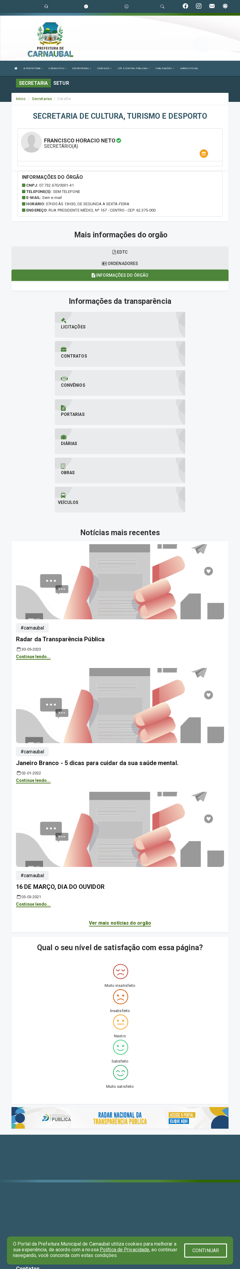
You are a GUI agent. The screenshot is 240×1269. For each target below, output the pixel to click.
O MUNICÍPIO (57, 68)
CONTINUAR (205, 1250)
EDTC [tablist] (120, 252)
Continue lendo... (33, 568)
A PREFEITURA (33, 68)
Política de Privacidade (124, 1249)
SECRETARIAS (81, 68)
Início (21, 98)
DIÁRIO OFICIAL (189, 68)
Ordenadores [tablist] (120, 263)
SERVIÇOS (104, 68)
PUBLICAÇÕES (165, 68)
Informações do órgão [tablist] (120, 275)
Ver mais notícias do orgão (120, 835)
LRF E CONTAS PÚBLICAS (134, 68)
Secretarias (42, 98)
